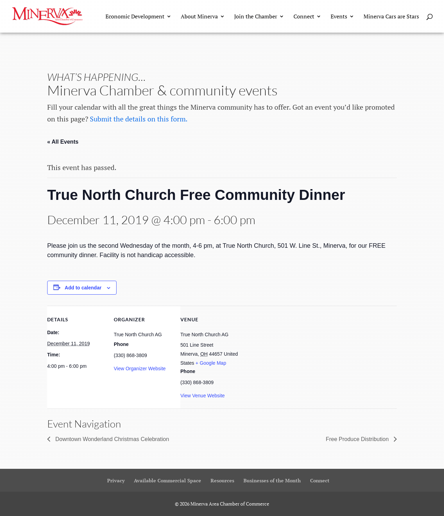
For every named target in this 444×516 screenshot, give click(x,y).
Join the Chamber (255, 17)
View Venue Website (202, 395)
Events (339, 17)
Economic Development (134, 17)
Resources (222, 480)
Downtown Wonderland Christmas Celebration (111, 439)
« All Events (62, 142)
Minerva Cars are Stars (391, 17)
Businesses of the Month (272, 480)
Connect (303, 17)
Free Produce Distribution (358, 439)
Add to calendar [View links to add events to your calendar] (83, 287)
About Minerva (199, 17)
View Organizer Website (140, 368)
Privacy (116, 480)
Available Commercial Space (167, 480)
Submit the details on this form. (139, 119)
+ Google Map (211, 363)
